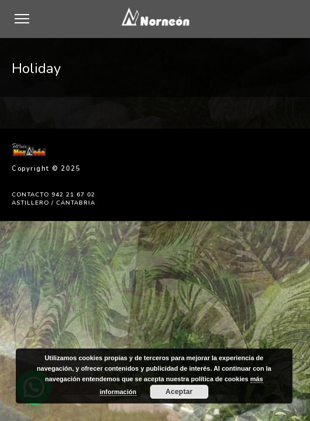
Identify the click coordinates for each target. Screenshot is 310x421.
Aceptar (179, 392)
